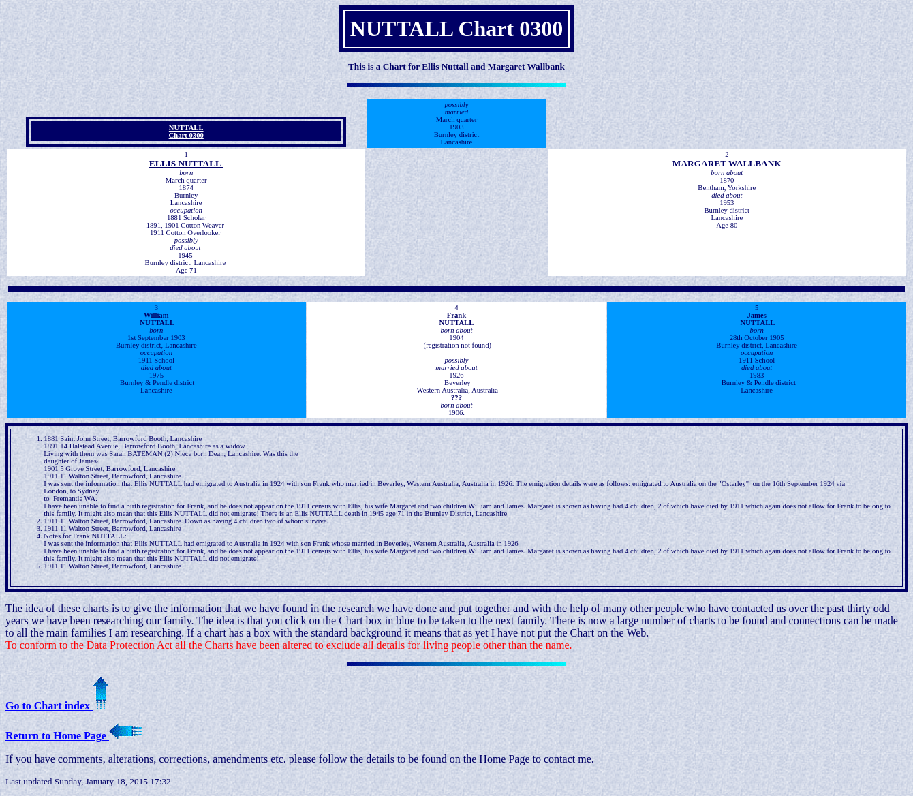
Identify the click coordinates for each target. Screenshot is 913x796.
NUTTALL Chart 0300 (186, 131)
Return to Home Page (73, 735)
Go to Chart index (57, 705)
